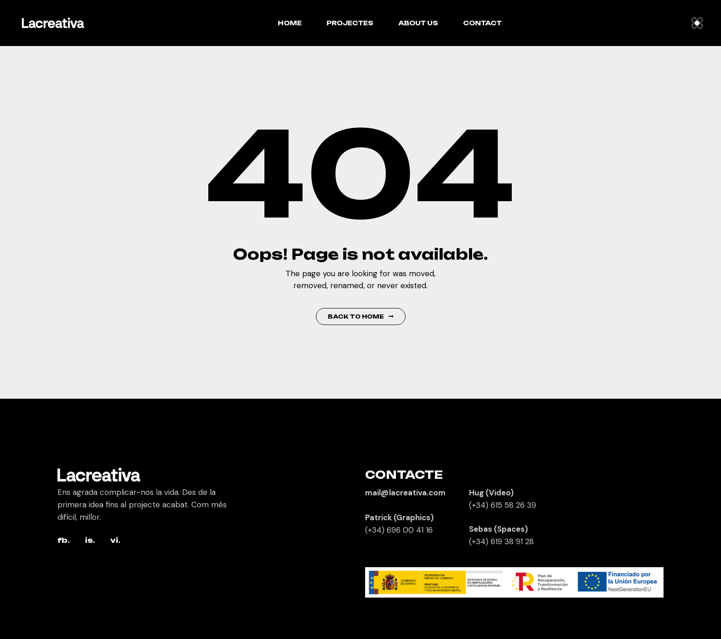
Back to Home (361, 316)
